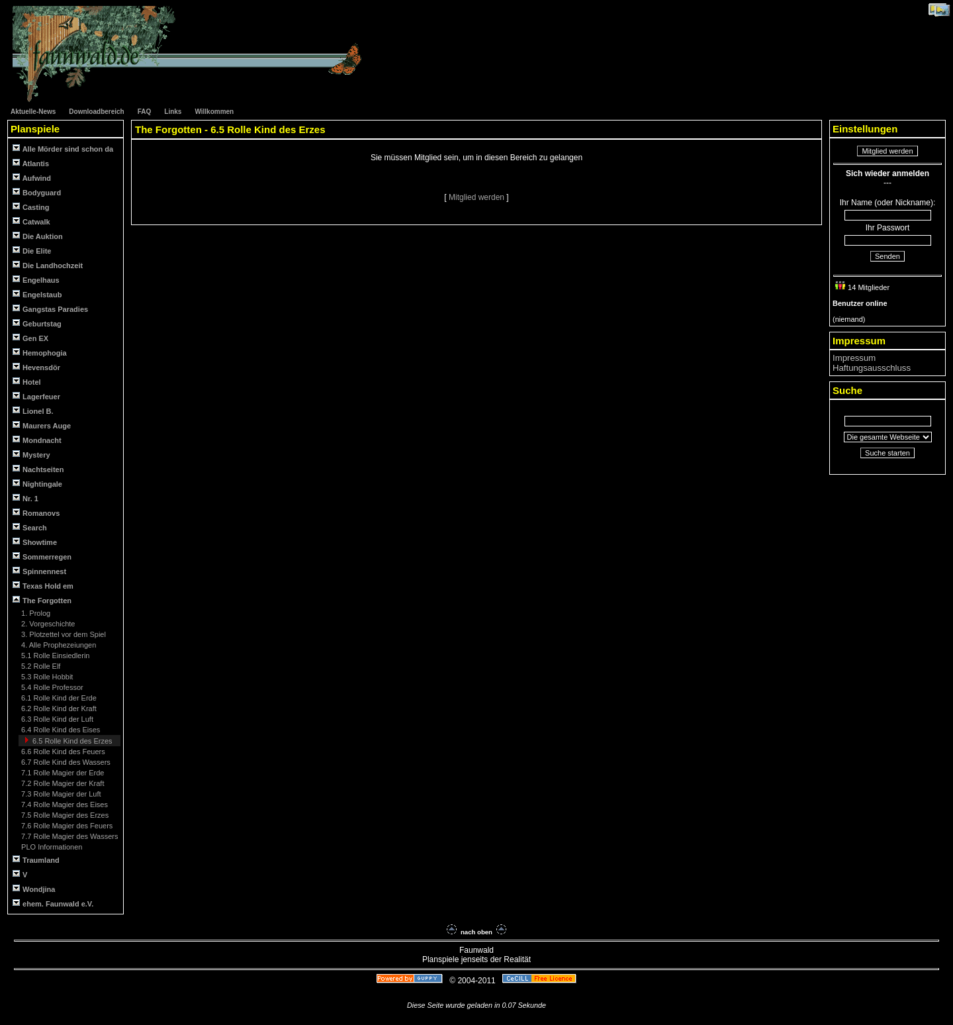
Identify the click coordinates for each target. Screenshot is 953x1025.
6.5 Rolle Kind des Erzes (71, 741)
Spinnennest (39, 571)
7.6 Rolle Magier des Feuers (66, 826)
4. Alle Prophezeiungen (57, 645)
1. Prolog (34, 613)
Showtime (35, 542)
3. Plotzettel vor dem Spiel (62, 634)
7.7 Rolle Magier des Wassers (68, 836)
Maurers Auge (42, 425)
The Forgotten (42, 600)
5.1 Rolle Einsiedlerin (54, 655)
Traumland (36, 859)
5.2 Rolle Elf (39, 666)
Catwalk (31, 221)
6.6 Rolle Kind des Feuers (62, 752)
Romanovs (36, 513)
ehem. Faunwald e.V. (53, 903)
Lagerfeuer (36, 396)
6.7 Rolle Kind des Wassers (65, 762)
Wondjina (34, 889)
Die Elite (32, 250)
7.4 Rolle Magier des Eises (63, 804)
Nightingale (37, 483)
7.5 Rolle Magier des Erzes (64, 815)
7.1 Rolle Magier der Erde (61, 773)
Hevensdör (36, 367)
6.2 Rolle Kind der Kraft (58, 708)
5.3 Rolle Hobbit (46, 677)
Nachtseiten (38, 469)
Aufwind (32, 177)
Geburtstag (37, 323)
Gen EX (30, 338)
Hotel (27, 381)
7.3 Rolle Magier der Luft (60, 794)
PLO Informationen (50, 847)
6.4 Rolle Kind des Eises (59, 730)
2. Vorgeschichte (47, 624)
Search (30, 527)
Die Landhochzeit (48, 265)
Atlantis (31, 163)
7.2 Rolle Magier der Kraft (61, 783)
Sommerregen (42, 556)
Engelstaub (37, 294)
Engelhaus (36, 279)
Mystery (31, 454)
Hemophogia (40, 352)
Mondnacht (37, 440)
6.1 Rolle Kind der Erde (58, 698)
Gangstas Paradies (50, 309)
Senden (887, 256)
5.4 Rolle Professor (51, 687)
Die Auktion (38, 236)
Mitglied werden (477, 197)
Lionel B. (33, 411)
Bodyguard (37, 192)
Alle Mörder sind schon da (63, 148)
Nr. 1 (25, 498)
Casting (31, 207)
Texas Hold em (43, 585)
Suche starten (887, 453)
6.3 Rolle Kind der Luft (56, 719)
